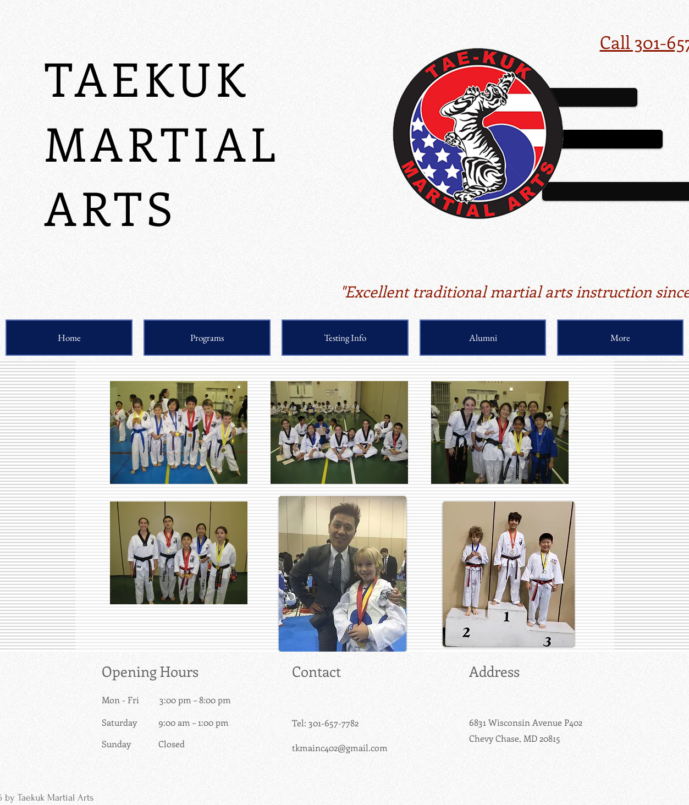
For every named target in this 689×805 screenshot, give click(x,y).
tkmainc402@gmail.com (340, 747)
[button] (207, 337)
